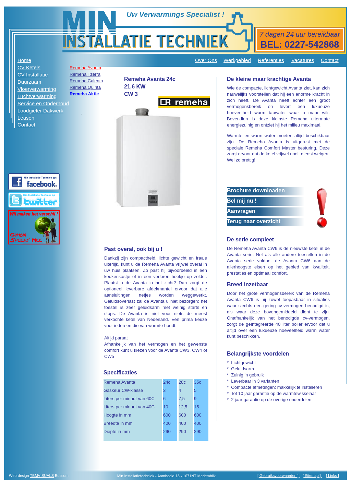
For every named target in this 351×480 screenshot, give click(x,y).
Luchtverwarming (37, 96)
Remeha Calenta (86, 80)
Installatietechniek (139, 476)
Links (332, 475)
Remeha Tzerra (85, 74)
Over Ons (206, 60)
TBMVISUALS (42, 475)
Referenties (271, 60)
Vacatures (302, 60)
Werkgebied (237, 60)
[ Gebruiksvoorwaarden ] (278, 475)
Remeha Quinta (85, 87)
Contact (330, 60)
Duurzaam (29, 82)
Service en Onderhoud (43, 103)
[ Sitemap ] (312, 475)
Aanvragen (241, 211)
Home (24, 60)
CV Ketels (28, 67)
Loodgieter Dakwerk (40, 110)
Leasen (25, 118)
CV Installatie (32, 74)
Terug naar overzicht (253, 221)
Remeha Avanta (85, 67)
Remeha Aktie (84, 93)
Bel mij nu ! (241, 201)
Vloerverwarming (36, 89)
